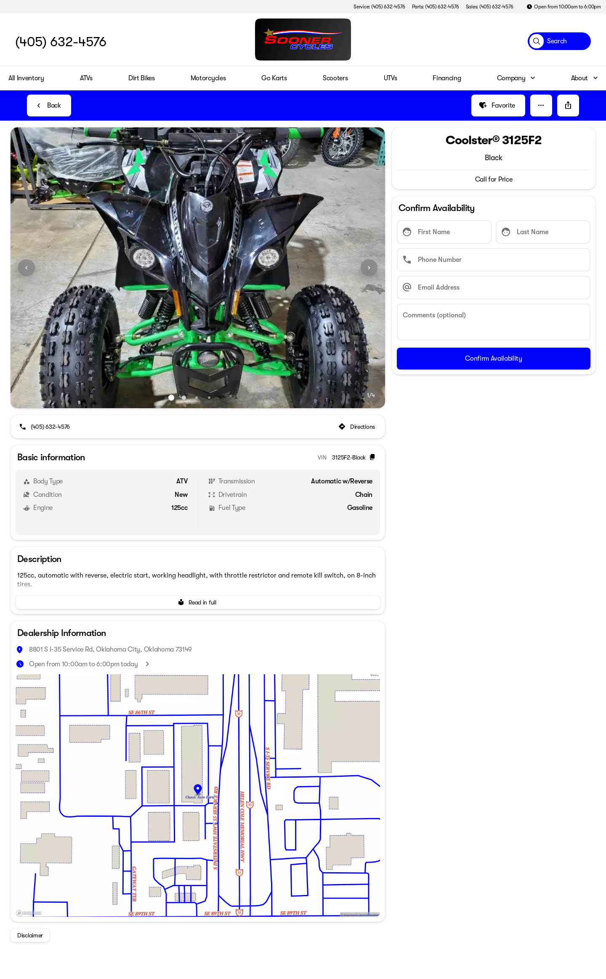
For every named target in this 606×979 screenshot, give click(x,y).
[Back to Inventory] (49, 105)
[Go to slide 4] (209, 398)
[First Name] (444, 232)
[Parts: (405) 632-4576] (435, 7)
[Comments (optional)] (493, 321)
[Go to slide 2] (184, 398)
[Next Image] (369, 267)
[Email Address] (493, 287)
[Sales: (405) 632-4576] (489, 7)
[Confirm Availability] (493, 358)
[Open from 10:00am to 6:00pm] (564, 7)
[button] (541, 105)
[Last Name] (543, 232)
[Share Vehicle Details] (568, 105)
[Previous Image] (26, 267)
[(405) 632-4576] (45, 426)
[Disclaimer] (30, 935)
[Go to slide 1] (171, 398)
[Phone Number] (493, 260)
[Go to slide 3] (196, 398)
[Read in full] (198, 602)
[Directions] (357, 426)
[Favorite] (498, 105)
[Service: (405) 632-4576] (379, 7)
